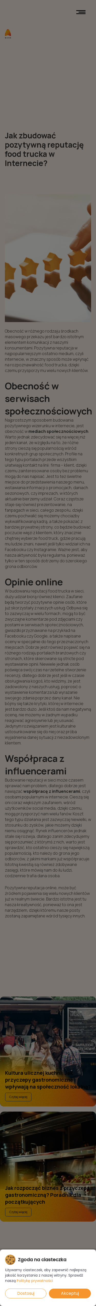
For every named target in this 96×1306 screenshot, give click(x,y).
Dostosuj (25, 1293)
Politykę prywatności (35, 1280)
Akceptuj (70, 1293)
